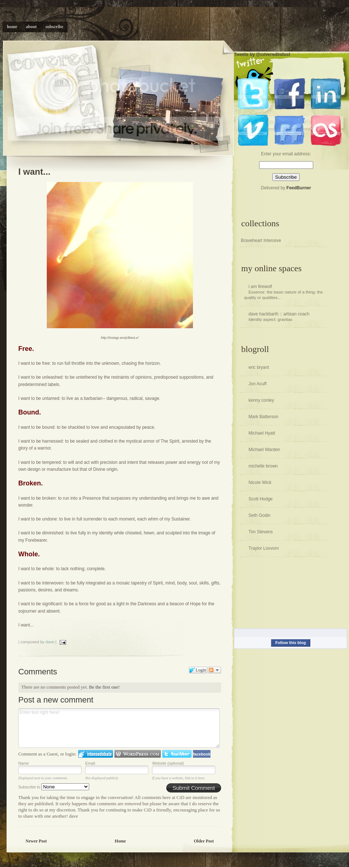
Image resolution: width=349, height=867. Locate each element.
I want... (34, 172)
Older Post (204, 841)
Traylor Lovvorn (264, 548)
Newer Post (36, 841)
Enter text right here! (119, 728)
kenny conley (261, 400)
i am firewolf (260, 286)
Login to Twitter (176, 754)
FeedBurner (299, 187)
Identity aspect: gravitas (270, 319)
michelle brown (263, 466)
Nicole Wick (260, 482)
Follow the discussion (214, 670)
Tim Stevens (261, 531)
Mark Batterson (263, 416)
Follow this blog (290, 642)
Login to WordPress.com (137, 754)
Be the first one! (104, 687)
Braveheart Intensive (261, 240)
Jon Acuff (257, 383)
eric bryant (259, 367)
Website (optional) (168, 763)
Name (23, 763)
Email (90, 763)
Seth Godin (259, 515)
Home (120, 841)
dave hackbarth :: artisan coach (279, 314)
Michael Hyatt (262, 433)
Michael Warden (264, 449)
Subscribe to (53, 787)
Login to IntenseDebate (95, 754)
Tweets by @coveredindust (262, 54)
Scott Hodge (261, 498)
